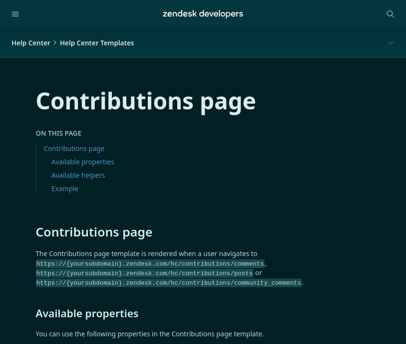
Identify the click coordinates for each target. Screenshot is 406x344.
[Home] (203, 14)
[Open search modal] (390, 14)
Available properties (83, 161)
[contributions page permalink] (31, 231)
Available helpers (78, 175)
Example (65, 188)
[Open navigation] (15, 14)
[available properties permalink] (31, 313)
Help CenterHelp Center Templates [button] (72, 42)
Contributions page (74, 148)
